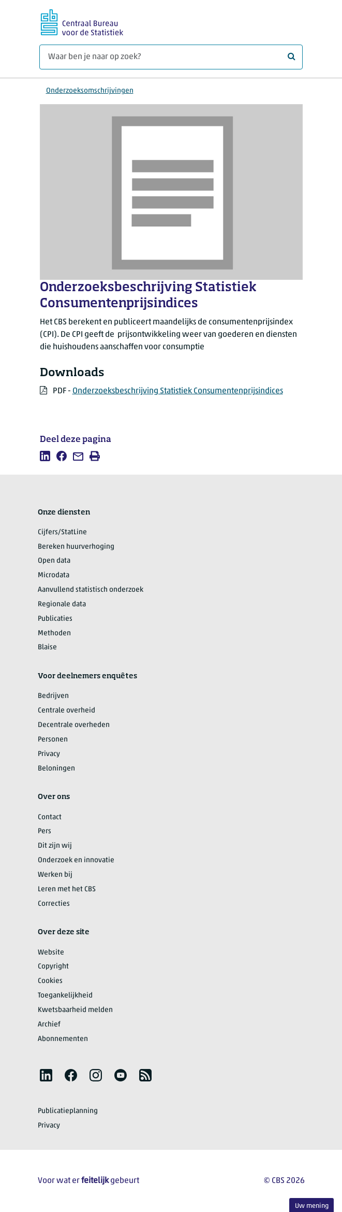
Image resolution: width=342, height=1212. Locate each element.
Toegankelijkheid (65, 995)
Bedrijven (53, 696)
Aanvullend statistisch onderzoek (90, 590)
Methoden (54, 633)
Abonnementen (63, 1039)
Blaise (47, 647)
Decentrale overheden (74, 725)
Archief (49, 1024)
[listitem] (45, 456)
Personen (53, 739)
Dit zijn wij (55, 846)
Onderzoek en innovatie (76, 860)
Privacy (49, 754)
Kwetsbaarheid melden (75, 1010)
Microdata (53, 575)
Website (51, 952)
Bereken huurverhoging (76, 547)
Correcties (54, 904)
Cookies (50, 981)
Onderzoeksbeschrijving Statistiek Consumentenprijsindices (177, 391)
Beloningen (56, 768)
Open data (54, 561)
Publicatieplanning (68, 1111)
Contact (50, 817)
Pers (44, 831)
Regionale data (62, 604)
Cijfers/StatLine (62, 532)
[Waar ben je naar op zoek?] (171, 57)
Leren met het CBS (67, 889)
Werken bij (55, 875)
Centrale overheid (66, 710)
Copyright (53, 966)
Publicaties (55, 619)
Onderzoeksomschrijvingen (89, 91)
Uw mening (312, 1206)
